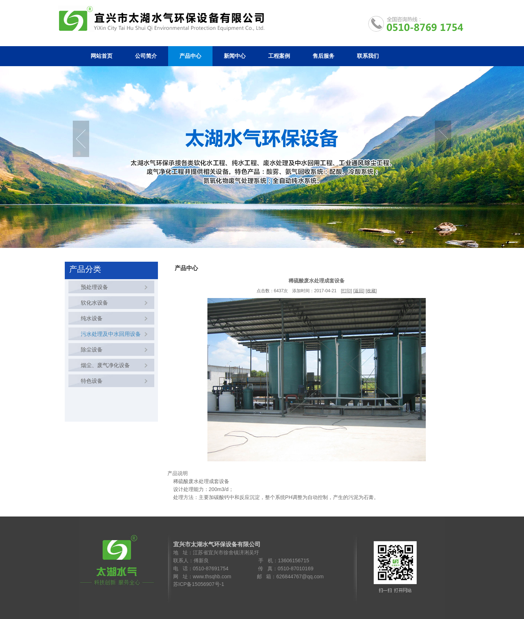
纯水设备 (90, 318)
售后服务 (323, 56)
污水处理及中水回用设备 (109, 334)
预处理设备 (93, 287)
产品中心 (190, 56)
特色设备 (90, 381)
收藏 (371, 290)
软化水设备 (93, 303)
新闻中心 (235, 56)
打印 (346, 290)
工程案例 (279, 56)
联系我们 (368, 56)
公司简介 (146, 56)
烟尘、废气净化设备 (104, 365)
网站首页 (101, 56)
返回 (358, 290)
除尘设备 (90, 349)
